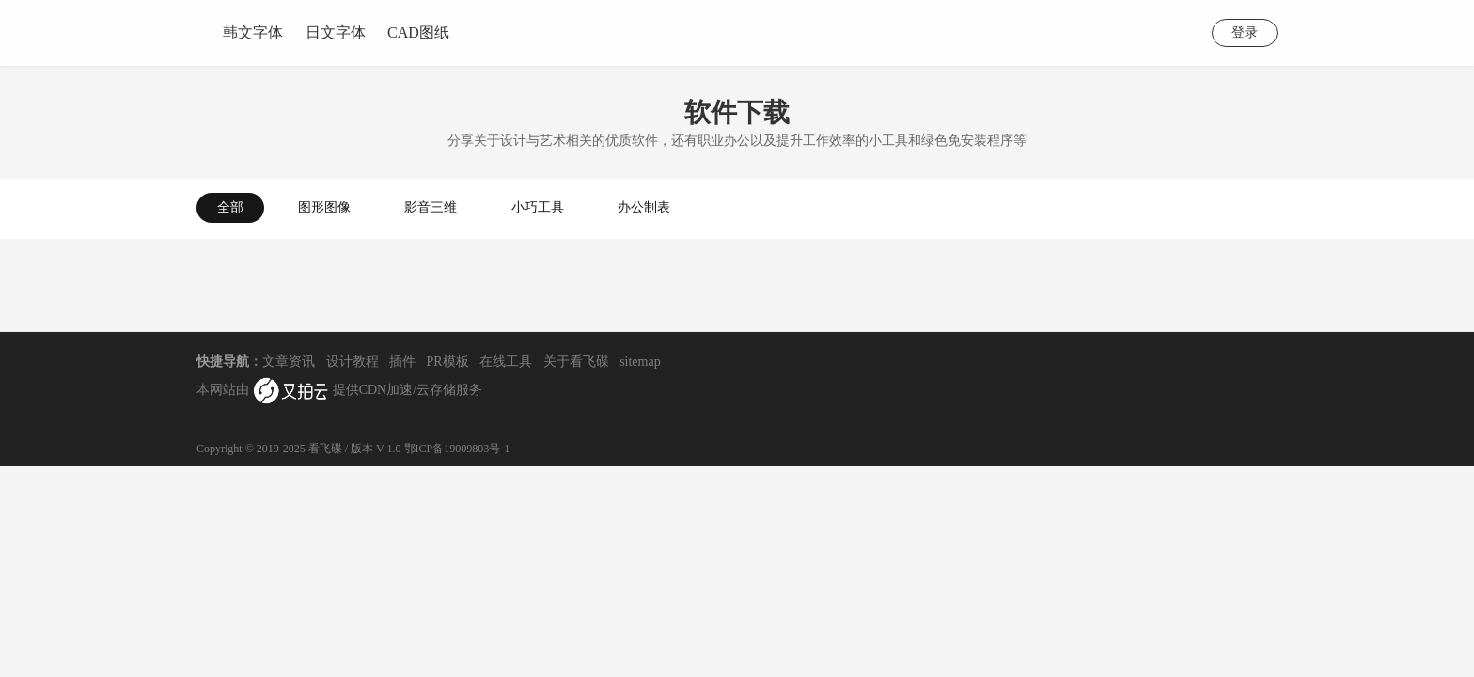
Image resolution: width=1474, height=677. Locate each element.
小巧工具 (537, 207)
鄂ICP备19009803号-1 (457, 448)
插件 (402, 361)
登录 (1244, 32)
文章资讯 (288, 361)
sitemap (640, 361)
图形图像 (324, 207)
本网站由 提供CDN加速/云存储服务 (339, 391)
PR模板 (448, 361)
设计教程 (352, 361)
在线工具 (505, 361)
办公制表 (644, 207)
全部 (230, 207)
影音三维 (430, 207)
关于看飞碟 (576, 361)
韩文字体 (253, 32)
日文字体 (336, 32)
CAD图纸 (418, 32)
